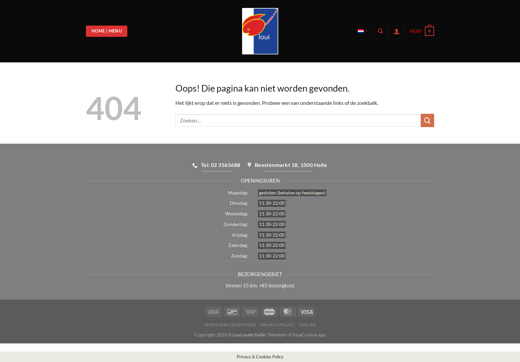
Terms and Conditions (230, 324)
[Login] (396, 31)
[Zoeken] (380, 31)
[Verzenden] (427, 120)
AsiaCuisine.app (309, 334)
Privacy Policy (277, 324)
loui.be (307, 324)
